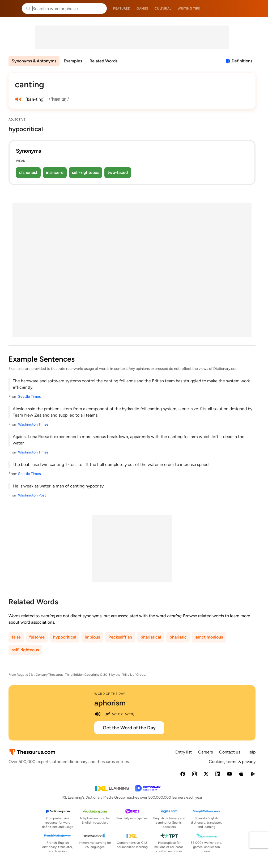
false (16, 637)
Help (251, 752)
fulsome (37, 637)
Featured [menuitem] (121, 8)
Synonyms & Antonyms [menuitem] (34, 60)
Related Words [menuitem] (103, 60)
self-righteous (85, 172)
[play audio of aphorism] (97, 714)
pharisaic (178, 637)
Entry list (183, 752)
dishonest (28, 172)
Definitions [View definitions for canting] (242, 60)
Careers (205, 752)
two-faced (118, 172)
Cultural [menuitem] (163, 8)
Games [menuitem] (142, 8)
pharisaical (151, 637)
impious (92, 637)
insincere (54, 172)
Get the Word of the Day (129, 728)
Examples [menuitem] (73, 60)
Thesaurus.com (11, 8)
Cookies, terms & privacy (232, 761)
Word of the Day (109, 694)
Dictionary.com (256, 8)
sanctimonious (209, 637)
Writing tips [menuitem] (189, 8)
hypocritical (64, 637)
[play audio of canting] (18, 99)
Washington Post (32, 495)
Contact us (229, 752)
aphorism (110, 702)
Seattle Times (29, 396)
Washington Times (33, 424)
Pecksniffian (120, 637)
